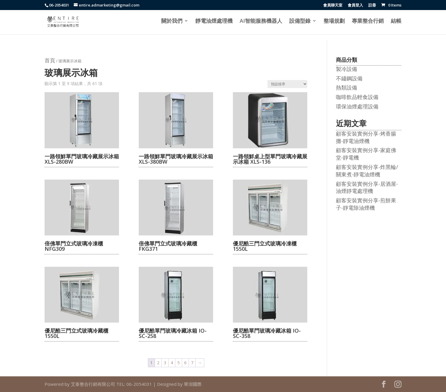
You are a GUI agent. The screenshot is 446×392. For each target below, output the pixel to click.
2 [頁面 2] (158, 362)
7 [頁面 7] (192, 362)
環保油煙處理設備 (357, 106)
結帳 (396, 21)
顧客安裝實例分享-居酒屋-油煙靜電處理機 (367, 187)
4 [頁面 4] (172, 362)
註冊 (372, 5)
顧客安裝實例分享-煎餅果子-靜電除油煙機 (366, 204)
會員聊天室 (332, 5)
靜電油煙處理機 (214, 21)
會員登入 (355, 5)
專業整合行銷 (368, 21)
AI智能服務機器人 (261, 21)
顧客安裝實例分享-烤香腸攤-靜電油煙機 (366, 137)
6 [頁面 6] (185, 362)
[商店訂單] (287, 84)
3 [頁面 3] (165, 362)
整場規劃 (334, 21)
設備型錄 (300, 21)
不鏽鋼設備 (349, 78)
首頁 (50, 60)
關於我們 (171, 21)
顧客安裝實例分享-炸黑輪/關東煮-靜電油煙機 (367, 170)
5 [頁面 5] (178, 362)
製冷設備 (346, 68)
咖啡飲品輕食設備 (357, 96)
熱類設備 (346, 87)
